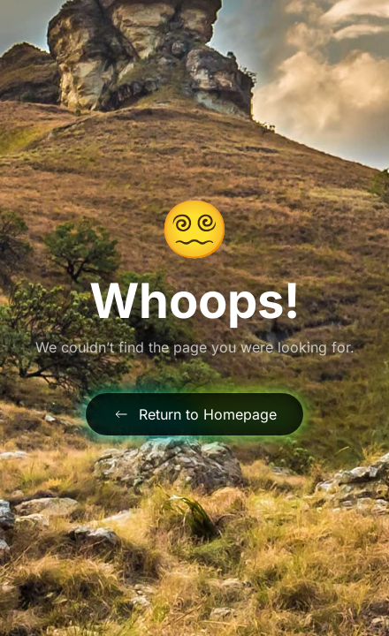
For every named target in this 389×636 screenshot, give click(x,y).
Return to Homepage (194, 414)
